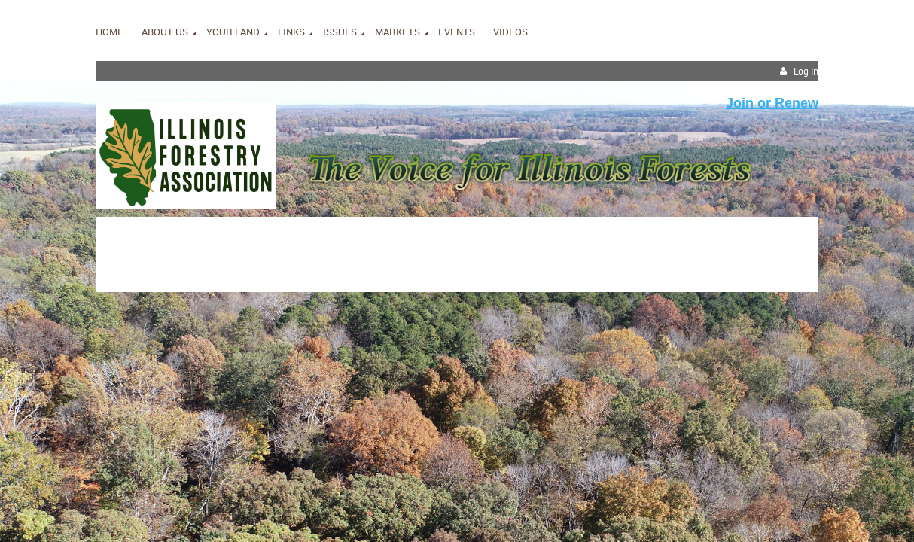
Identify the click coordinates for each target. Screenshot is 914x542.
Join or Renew (772, 103)
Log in (806, 71)
